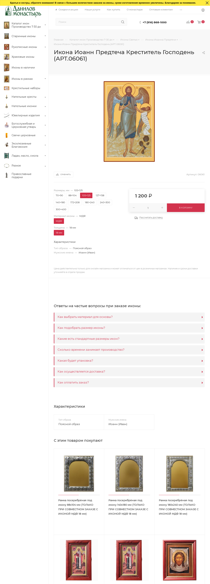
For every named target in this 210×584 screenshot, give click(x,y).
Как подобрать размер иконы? (81, 328)
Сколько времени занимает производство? (91, 349)
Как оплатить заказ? (73, 382)
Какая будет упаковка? (75, 360)
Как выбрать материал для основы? (85, 317)
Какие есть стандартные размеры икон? (88, 338)
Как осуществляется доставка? (81, 371)
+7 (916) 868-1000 (155, 22)
